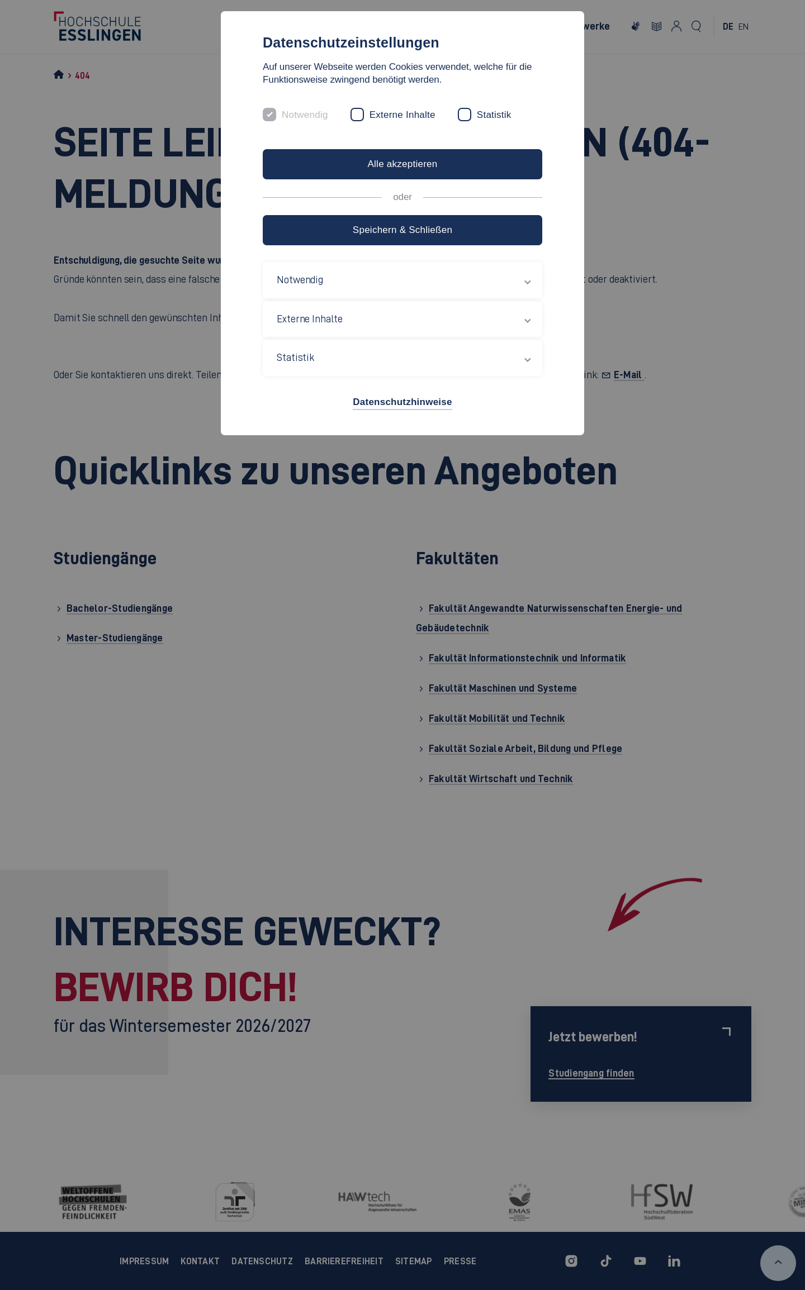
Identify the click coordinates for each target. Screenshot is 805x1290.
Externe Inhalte (402, 115)
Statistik (494, 115)
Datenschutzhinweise (402, 402)
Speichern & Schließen (402, 230)
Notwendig (305, 115)
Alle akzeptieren (402, 164)
